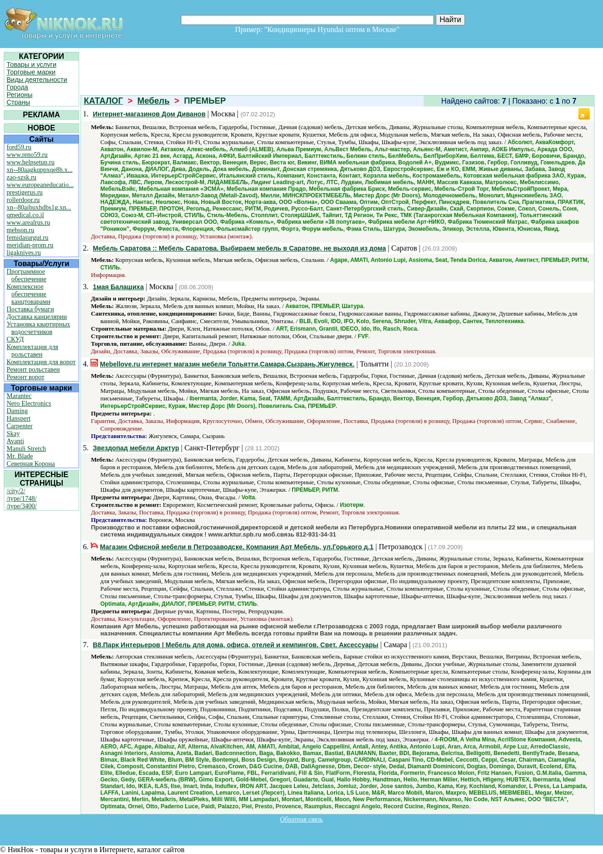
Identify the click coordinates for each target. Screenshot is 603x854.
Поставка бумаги (30, 309)
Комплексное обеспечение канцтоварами (28, 294)
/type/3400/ (22, 506)
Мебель (154, 101)
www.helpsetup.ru (31, 162)
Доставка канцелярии (37, 316)
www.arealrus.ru (28, 222)
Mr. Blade (20, 456)
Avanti (15, 441)
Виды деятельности (37, 79)
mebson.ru (20, 230)
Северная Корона (31, 463)
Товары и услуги (32, 64)
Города (17, 87)
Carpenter (20, 426)
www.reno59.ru (27, 154)
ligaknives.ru (24, 252)
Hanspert (19, 418)
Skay (13, 433)
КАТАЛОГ (103, 101)
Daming (17, 411)
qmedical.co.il (25, 215)
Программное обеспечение (27, 275)
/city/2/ (16, 491)
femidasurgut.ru (28, 237)
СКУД (15, 339)
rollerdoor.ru (23, 199)
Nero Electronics (29, 403)
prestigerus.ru (25, 192)
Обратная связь (301, 819)
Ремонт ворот (25, 377)
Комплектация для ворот (41, 362)
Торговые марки (31, 72)
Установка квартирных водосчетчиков (38, 328)
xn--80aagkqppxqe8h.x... (40, 169)
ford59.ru (19, 147)
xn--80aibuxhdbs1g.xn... (39, 207)
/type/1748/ (22, 498)
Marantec (19, 395)
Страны (18, 102)
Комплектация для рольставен (32, 350)
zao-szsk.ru (21, 177)
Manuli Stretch (26, 448)
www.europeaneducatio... (40, 184)
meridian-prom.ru (30, 245)
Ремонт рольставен (33, 369)
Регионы (20, 94)
